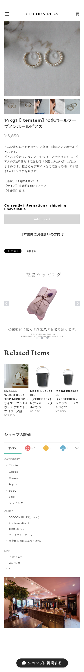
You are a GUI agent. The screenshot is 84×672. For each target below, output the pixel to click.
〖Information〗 (19, 523)
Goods (13, 471)
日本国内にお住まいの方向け (42, 234)
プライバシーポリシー (22, 534)
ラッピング (16, 503)
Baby (13, 490)
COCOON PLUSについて (24, 517)
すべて (13, 448)
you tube (15, 562)
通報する (31, 251)
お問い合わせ (17, 529)
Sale (12, 496)
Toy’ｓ (13, 484)
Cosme (14, 478)
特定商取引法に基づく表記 (25, 540)
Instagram (16, 557)
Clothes (14, 465)
